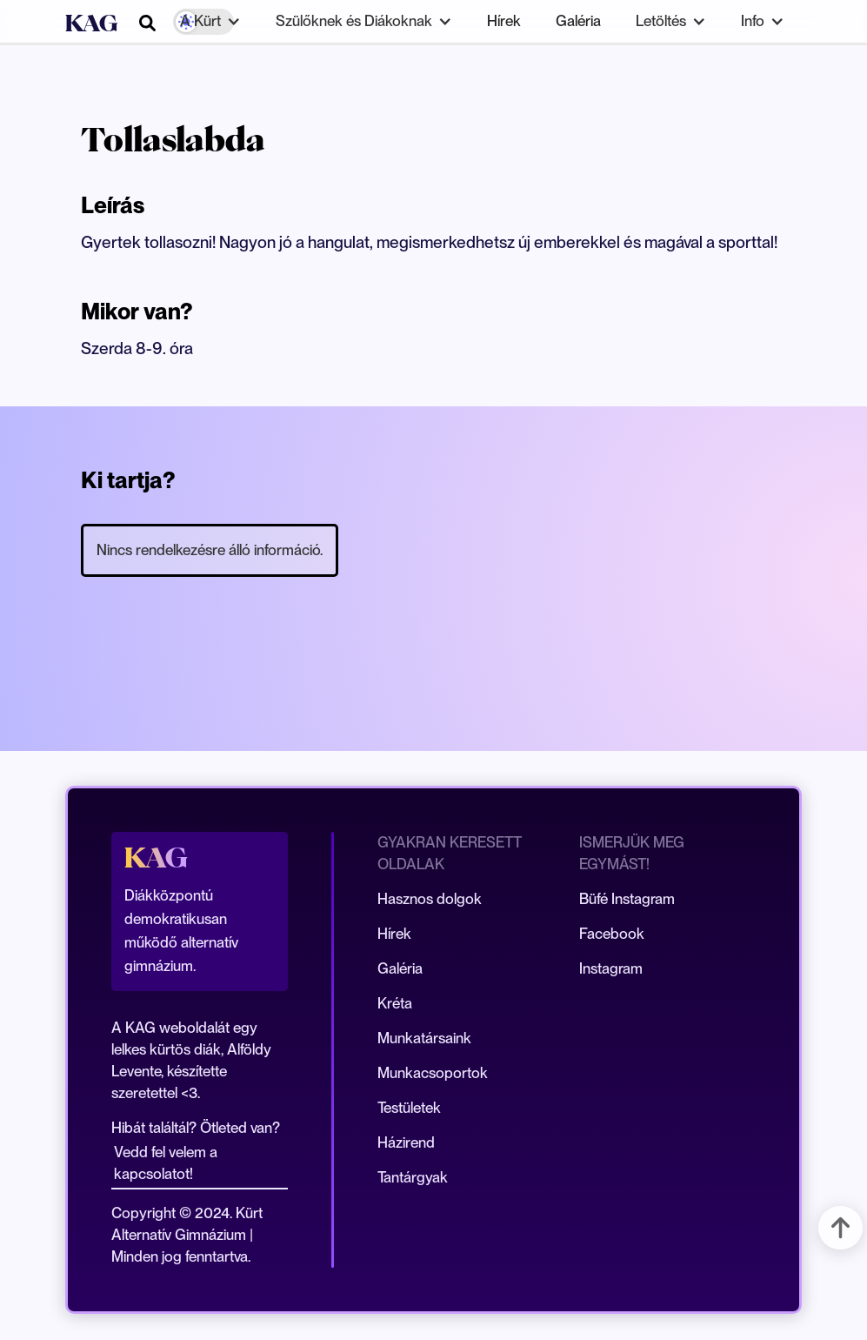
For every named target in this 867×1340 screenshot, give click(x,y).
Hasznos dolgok (429, 899)
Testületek (409, 1107)
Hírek (504, 21)
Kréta (394, 1003)
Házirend (406, 1142)
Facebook (611, 933)
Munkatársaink (424, 1038)
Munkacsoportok (432, 1073)
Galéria (578, 21)
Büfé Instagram (627, 899)
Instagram (611, 968)
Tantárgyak (412, 1177)
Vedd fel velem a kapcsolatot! (165, 1163)
